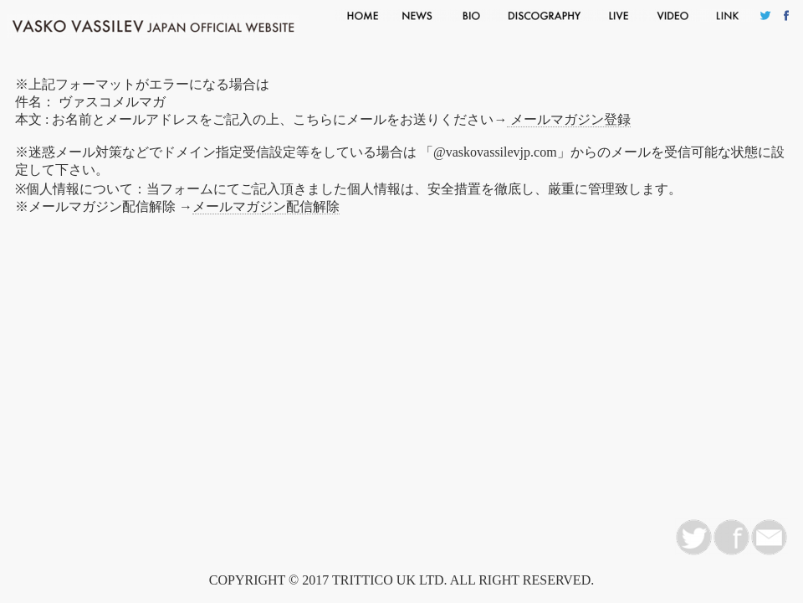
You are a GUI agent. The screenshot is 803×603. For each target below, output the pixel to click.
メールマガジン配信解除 (266, 206)
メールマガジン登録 (569, 119)
